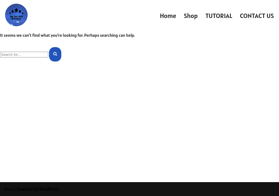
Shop (191, 15)
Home (168, 15)
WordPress (49, 189)
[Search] (24, 54)
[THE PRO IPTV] (16, 14)
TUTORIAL (218, 15)
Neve (8, 189)
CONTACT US (257, 15)
